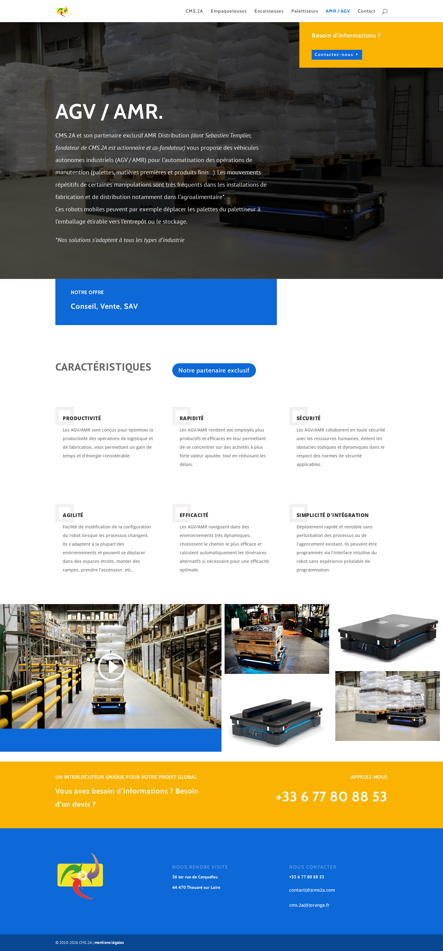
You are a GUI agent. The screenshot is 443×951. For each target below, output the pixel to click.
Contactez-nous (364, 54)
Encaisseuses (269, 11)
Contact (366, 11)
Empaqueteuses (229, 11)
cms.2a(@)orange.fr (309, 905)
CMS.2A (194, 11)
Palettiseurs (304, 11)
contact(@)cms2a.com (312, 890)
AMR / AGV (338, 11)
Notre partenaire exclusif (214, 370)
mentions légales (109, 942)
